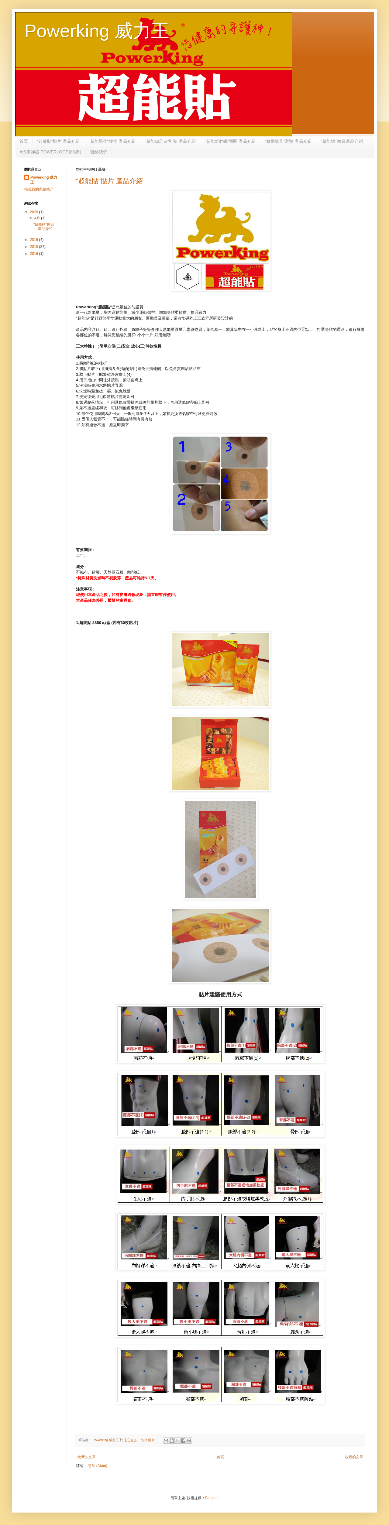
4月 (37, 218)
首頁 (23, 141)
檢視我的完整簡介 (38, 189)
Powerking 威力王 (96, 31)
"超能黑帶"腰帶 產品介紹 (112, 141)
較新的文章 (86, 1457)
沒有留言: (149, 1440)
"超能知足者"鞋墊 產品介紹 (170, 141)
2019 (34, 240)
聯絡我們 (98, 151)
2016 (34, 254)
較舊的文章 (354, 1457)
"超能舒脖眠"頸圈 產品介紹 (230, 141)
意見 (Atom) (97, 1466)
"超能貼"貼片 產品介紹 (58, 141)
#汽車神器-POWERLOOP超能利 (50, 151)
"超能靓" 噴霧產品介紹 (342, 141)
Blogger (211, 1498)
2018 (34, 247)
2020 (34, 212)
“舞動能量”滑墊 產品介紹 (288, 141)
